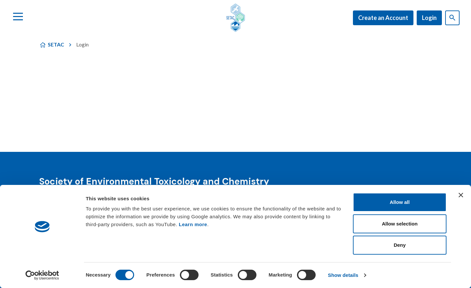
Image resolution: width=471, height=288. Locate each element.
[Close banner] (461, 195)
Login (429, 17)
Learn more (193, 224)
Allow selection (399, 223)
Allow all (400, 202)
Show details (343, 275)
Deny (400, 245)
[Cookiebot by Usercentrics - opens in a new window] (42, 275)
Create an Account (383, 17)
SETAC (56, 44)
